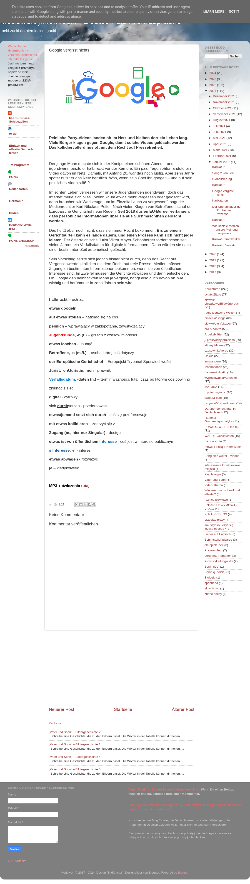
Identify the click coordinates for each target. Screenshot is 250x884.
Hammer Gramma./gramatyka (218, 419)
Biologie (210, 577)
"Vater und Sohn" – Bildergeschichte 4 (75, 756)
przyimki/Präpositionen (220, 403)
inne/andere (213, 361)
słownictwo (212, 588)
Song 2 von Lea (223, 173)
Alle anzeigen (32, 246)
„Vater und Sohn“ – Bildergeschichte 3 (74, 769)
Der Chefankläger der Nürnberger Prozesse (227, 210)
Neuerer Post (61, 709)
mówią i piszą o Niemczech (223, 446)
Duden (14, 213)
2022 (213, 85)
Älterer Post (183, 709)
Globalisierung (222, 179)
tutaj (85, 485)
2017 (213, 272)
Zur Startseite (17, 861)
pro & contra (213, 329)
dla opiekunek (214, 545)
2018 (213, 266)
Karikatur (55, 723)
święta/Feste (213, 397)
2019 (213, 260)
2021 (213, 91)
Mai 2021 (219, 138)
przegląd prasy (215, 519)
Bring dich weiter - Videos (222, 456)
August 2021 (222, 120)
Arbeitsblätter (214, 334)
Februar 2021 (222, 156)
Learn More (213, 12)
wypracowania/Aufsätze (221, 377)
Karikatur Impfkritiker (226, 239)
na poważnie (213, 441)
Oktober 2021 (222, 108)
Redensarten (18, 189)
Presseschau (213, 550)
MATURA (211, 387)
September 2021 (225, 114)
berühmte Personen (218, 555)
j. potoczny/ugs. (215, 392)
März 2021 (220, 150)
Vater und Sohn (215, 479)
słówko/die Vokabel (218, 323)
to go (13, 133)
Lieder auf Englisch (218, 534)
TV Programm (19, 165)
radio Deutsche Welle (219, 312)
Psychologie (213, 474)
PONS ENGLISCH (22, 240)
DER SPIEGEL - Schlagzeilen (20, 119)
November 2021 (224, 102)
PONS (13, 177)
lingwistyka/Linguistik (219, 561)
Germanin (16, 201)
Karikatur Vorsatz (224, 245)
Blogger (183, 872)
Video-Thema (214, 485)
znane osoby (213, 594)
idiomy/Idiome (214, 345)
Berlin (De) (212, 566)
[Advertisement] (121, 668)
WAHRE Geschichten (219, 436)
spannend (211, 583)
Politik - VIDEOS (216, 514)
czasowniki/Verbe (216, 350)
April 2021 (220, 144)
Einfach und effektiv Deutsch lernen (21, 149)
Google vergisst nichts (223, 192)
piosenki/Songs (215, 318)
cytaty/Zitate (213, 294)
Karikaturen (220, 200)
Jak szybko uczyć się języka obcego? (219, 526)
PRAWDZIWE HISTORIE (222, 426)
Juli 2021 (219, 126)
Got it (234, 12)
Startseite (123, 709)
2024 (213, 73)
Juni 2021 (220, 132)
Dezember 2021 (224, 96)
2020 (213, 254)
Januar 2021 (222, 162)
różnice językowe (216, 499)
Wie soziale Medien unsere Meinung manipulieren (225, 229)
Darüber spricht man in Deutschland (220, 410)
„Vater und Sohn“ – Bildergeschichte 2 (74, 732)
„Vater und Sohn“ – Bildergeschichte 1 (74, 744)
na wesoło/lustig (215, 372)
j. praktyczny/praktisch (220, 340)
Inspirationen (213, 367)
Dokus (209, 356)
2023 (213, 79)
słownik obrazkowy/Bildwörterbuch (222, 301)
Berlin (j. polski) (215, 572)
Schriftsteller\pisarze (218, 539)
